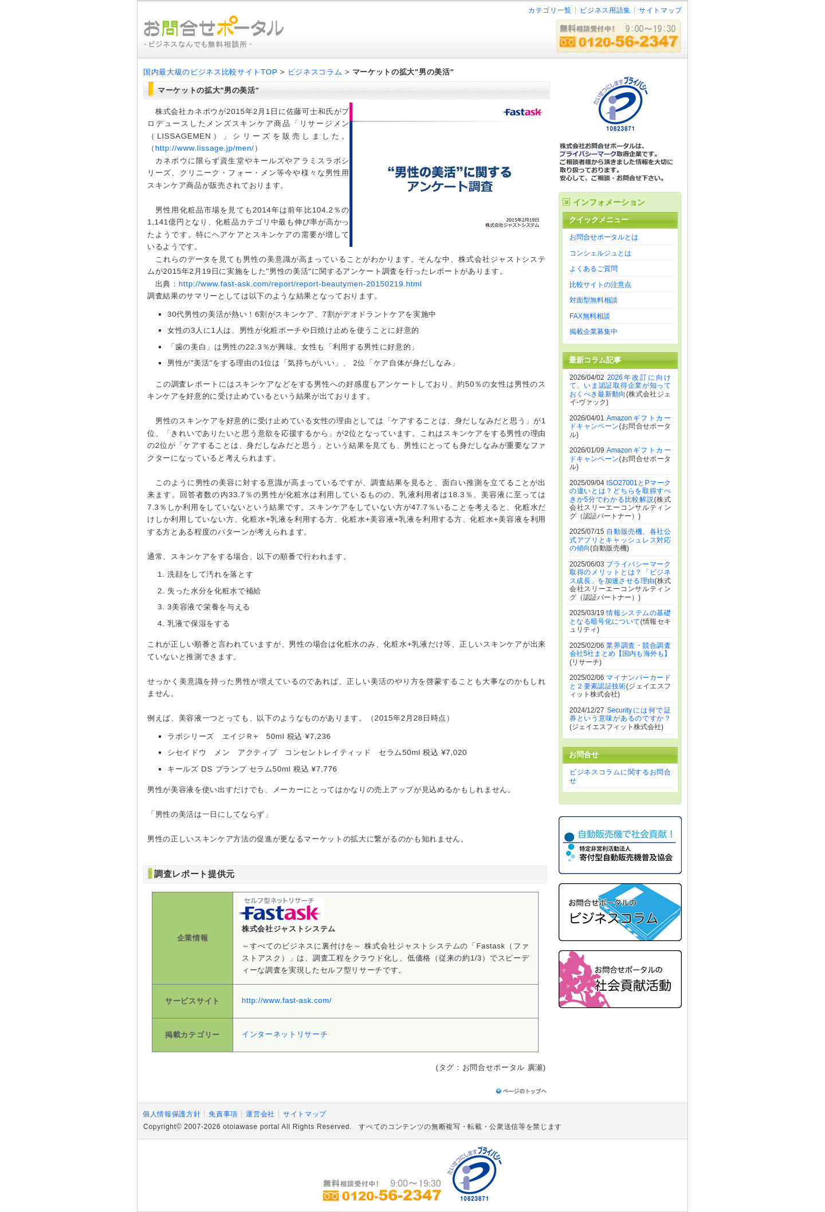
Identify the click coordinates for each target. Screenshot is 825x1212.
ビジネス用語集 (605, 10)
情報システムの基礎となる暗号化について (620, 617)
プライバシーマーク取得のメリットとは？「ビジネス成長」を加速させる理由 (620, 572)
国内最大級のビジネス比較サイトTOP (210, 72)
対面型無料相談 (593, 300)
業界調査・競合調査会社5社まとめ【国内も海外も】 (620, 650)
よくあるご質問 (593, 269)
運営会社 (260, 1114)
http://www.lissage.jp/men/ (204, 148)
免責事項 (223, 1114)
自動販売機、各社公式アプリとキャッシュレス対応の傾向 (620, 540)
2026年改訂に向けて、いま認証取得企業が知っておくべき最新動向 (620, 385)
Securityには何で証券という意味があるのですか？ (620, 714)
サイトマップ (660, 10)
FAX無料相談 (589, 316)
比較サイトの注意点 (600, 285)
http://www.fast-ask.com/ (287, 1000)
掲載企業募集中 (593, 332)
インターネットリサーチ (285, 1034)
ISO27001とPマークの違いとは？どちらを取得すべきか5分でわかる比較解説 (620, 491)
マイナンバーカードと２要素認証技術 (620, 682)
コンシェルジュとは (600, 253)
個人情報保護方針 (172, 1114)
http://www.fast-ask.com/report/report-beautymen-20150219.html (300, 284)
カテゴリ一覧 (550, 10)
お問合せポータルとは (603, 237)
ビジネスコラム (315, 72)
